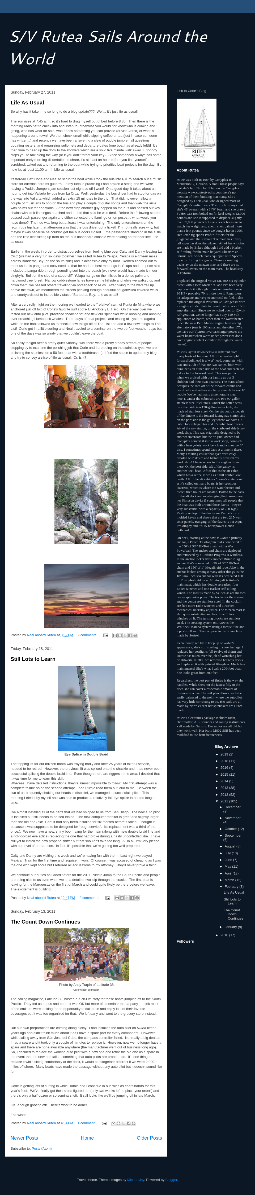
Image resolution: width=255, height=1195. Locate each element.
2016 (224, 768)
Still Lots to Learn (33, 659)
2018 (224, 761)
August (230, 846)
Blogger (171, 1180)
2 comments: (88, 635)
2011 (224, 801)
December (233, 807)
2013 (224, 788)
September (233, 835)
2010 (224, 935)
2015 (224, 774)
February (232, 887)
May (228, 866)
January (231, 927)
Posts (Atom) (42, 1148)
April (229, 873)
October (231, 829)
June (229, 860)
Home (87, 1138)
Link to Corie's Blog (191, 91)
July (228, 853)
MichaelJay (135, 1180)
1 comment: (87, 1123)
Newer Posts (24, 1138)
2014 (224, 781)
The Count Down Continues (45, 922)
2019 (224, 754)
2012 (224, 795)
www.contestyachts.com (205, 192)
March (230, 880)
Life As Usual (27, 103)
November (233, 818)
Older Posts (149, 1138)
